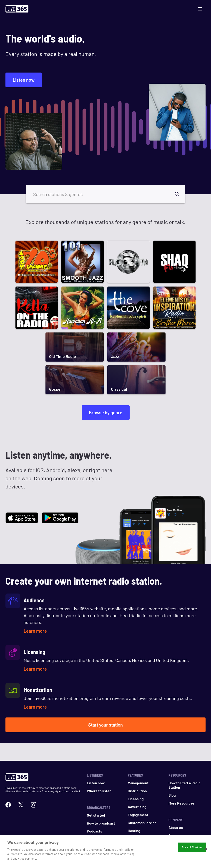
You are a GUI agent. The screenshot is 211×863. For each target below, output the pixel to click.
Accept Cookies (192, 850)
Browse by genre (105, 412)
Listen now (24, 80)
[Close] (206, 853)
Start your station (105, 724)
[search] (179, 194)
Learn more (35, 631)
